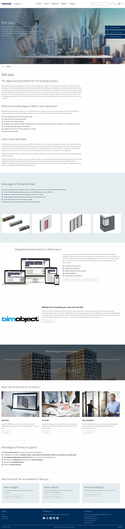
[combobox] (100, 4)
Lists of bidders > (88, 432)
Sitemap (120, 527)
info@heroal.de (88, 522)
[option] (62, 36)
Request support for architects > (52, 371)
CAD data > (6, 432)
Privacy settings (70, 527)
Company (72, 3)
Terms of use (5, 518)
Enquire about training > (92, 494)
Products (39, 3)
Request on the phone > (72, 371)
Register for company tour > (13, 496)
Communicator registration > (72, 280)
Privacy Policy (61, 527)
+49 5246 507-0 (91, 520)
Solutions (64, 3)
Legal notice (5, 516)
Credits (55, 527)
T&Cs (3, 514)
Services (46, 3)
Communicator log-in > (90, 280)
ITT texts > (46, 432)
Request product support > (53, 496)
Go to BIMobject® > (48, 321)
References (55, 3)
